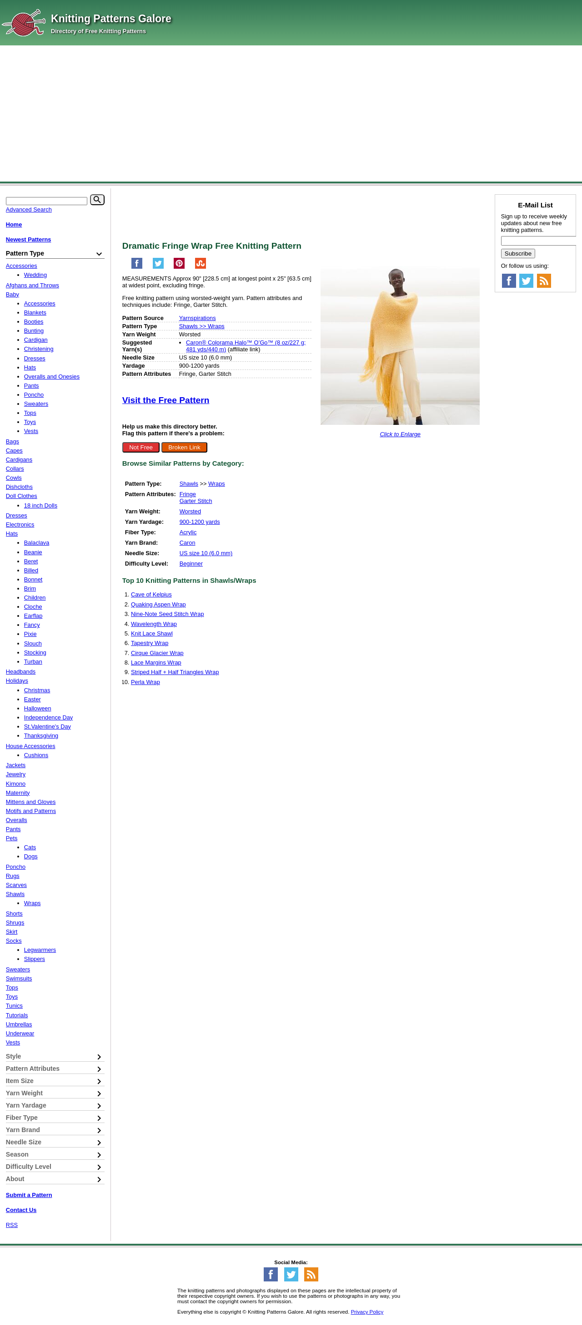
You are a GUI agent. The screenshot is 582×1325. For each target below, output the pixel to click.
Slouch (33, 643)
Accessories (21, 265)
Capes (14, 450)
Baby (12, 294)
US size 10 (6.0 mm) (206, 553)
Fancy (32, 624)
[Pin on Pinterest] (179, 267)
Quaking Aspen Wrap (158, 604)
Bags (12, 441)
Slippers (34, 959)
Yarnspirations (197, 318)
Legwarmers (40, 949)
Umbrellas (19, 1024)
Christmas (37, 690)
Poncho (34, 394)
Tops (30, 412)
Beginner (191, 563)
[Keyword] (46, 201)
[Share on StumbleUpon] (200, 267)
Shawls (189, 483)
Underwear (20, 1033)
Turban (33, 661)
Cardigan (36, 339)
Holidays (17, 680)
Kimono (15, 783)
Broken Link (184, 447)
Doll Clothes (21, 496)
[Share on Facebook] (136, 267)
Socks (14, 940)
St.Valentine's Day (47, 726)
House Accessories (30, 746)
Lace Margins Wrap (156, 662)
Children (35, 597)
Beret (31, 561)
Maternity (18, 792)
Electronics (20, 524)
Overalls (16, 820)
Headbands (20, 671)
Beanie (33, 552)
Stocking (35, 652)
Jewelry (15, 774)
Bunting (34, 330)
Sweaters (36, 403)
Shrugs (15, 922)
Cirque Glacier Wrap (157, 653)
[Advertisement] (291, 113)
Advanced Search (29, 209)
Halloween (37, 708)
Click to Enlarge (400, 434)
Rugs (13, 875)
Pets (12, 838)
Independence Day (48, 717)
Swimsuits (19, 978)
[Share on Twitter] (158, 267)
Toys (30, 422)
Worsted (190, 511)
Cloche (33, 606)
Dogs (31, 856)
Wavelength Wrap (154, 624)
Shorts (14, 913)
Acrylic (188, 532)
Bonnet (33, 579)
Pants (31, 385)
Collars (15, 468)
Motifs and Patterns (31, 811)
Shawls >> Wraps (202, 326)
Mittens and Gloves (31, 801)
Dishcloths (19, 486)
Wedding (35, 274)
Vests (31, 431)
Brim (30, 588)
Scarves (16, 885)
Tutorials (17, 1015)
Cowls (14, 477)
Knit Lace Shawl (152, 633)
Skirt (12, 931)
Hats (30, 367)
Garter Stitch (196, 500)
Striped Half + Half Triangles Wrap (175, 672)
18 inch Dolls (40, 505)
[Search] (97, 199)
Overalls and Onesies (52, 376)
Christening (39, 348)
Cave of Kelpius (151, 594)
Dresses (34, 358)
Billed (31, 570)
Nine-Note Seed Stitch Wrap (167, 614)
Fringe (188, 494)
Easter (32, 699)
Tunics (14, 1005)
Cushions (36, 755)
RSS (12, 1225)
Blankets (35, 312)
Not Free (141, 447)
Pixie (30, 633)
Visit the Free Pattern (166, 400)
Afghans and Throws (32, 285)
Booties (34, 321)
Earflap (33, 615)
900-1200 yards (200, 521)
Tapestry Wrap (149, 643)
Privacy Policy (367, 1312)
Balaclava (37, 542)
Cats (30, 847)
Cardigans (19, 459)
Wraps (216, 483)
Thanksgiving (41, 735)
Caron (188, 542)
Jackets (15, 765)
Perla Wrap (145, 682)
